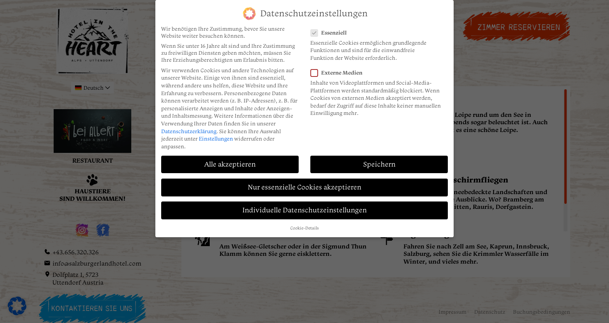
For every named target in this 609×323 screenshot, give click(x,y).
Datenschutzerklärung (188, 126)
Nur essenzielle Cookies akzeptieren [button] (304, 182)
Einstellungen (216, 133)
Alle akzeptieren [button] (230, 159)
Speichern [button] (379, 159)
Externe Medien (342, 67)
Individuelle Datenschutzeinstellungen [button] (304, 205)
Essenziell (334, 27)
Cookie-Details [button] (304, 223)
